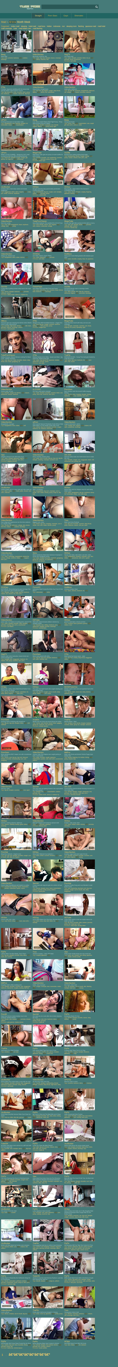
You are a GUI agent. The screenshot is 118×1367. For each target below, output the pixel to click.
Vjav (3, 455)
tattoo (58, 1248)
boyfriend (25, 224)
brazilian (75, 855)
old (7, 594)
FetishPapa (37, 287)
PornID (4, 1014)
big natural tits (9, 92)
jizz (65, 857)
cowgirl (51, 90)
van (79, 1183)
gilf (26, 157)
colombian (23, 692)
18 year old (71, 90)
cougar (18, 157)
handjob (23, 123)
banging (78, 394)
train (79, 924)
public (21, 491)
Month (20, 22)
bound (50, 723)
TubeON (4, 1144)
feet (48, 921)
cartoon (7, 824)
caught (46, 692)
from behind (88, 1116)
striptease (16, 193)
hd (87, 58)
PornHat (4, 852)
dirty (11, 857)
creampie (58, 58)
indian (10, 125)
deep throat (57, 90)
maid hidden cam (25, 28)
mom (29, 326)
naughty (41, 626)
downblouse (8, 887)
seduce (38, 226)
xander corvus (84, 1250)
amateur (70, 723)
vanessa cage (11, 1284)
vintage (50, 226)
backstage (11, 556)
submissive (51, 92)
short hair (39, 394)
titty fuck (27, 93)
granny (3, 159)
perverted (82, 293)
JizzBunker (5, 187)
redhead (66, 226)
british (42, 855)
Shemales (78, 16)
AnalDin (36, 720)
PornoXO (36, 587)
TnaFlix (67, 355)
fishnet (61, 290)
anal (6, 58)
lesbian (57, 360)
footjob (74, 824)
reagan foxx (42, 327)
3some (7, 291)
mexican (89, 1083)
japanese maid (90, 26)
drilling (46, 625)
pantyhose (4, 394)
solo (88, 123)
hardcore (16, 58)
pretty (14, 226)
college (69, 92)
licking (87, 156)
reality (5, 193)
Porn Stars (52, 16)
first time (3, 527)
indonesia (56, 26)
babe (37, 125)
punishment (10, 1282)
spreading (79, 327)
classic (46, 224)
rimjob (49, 693)
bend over (7, 157)
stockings (4, 59)
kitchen (22, 257)
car (65, 92)
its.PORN (36, 389)
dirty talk (16, 1117)
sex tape (16, 1052)
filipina (34, 92)
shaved (75, 157)
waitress (88, 92)
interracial (67, 293)
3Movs (4, 321)
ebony (92, 492)
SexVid (4, 287)
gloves (51, 1052)
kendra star (74, 227)
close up (7, 1117)
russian (70, 157)
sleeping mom (71, 26)
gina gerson (10, 1022)
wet (55, 159)
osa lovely (10, 1086)
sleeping (24, 26)
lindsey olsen (43, 826)
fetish (84, 58)
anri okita (73, 61)
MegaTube (37, 153)
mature (15, 93)
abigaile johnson (12, 461)
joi (89, 58)
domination (12, 1281)
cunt (54, 192)
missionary (20, 159)
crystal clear (42, 195)
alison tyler (42, 160)
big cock (42, 58)
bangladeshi (84, 90)
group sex (35, 559)
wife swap (84, 494)
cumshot (10, 58)
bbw (69, 1181)
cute (73, 123)
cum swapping (45, 1247)
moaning (3, 826)
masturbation (20, 125)
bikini (13, 257)
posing (76, 461)
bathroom (92, 90)
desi (13, 123)
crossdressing (16, 759)
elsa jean (73, 1282)
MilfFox (67, 752)
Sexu (35, 553)
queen (47, 361)
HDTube (36, 620)
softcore (9, 327)
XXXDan (36, 254)
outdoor (25, 58)
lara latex (10, 1183)
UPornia (67, 1080)
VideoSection (38, 54)
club (10, 1019)
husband (43, 428)
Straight (38, 16)
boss (13, 425)
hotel (15, 28)
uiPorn (3, 120)
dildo (80, 922)
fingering (88, 192)
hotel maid (32, 26)
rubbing (39, 1214)
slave (85, 525)
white (80, 125)
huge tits (10, 159)
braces (53, 58)
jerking (35, 159)
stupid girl (74, 924)
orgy (75, 1053)
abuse (69, 692)
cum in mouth (52, 692)
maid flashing (37, 28)
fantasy (89, 394)
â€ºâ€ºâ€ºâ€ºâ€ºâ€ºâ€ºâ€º (29, 1354)
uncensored (77, 59)
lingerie (21, 192)
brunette (19, 92)
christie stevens (43, 726)
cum (52, 125)
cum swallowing (51, 157)
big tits (60, 458)
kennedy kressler (76, 794)
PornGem (68, 389)
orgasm (26, 558)
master (70, 1148)
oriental (3, 460)
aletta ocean (11, 294)
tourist (73, 361)
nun (63, 26)
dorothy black (82, 925)
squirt (28, 790)
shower (26, 491)
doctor (28, 525)
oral (61, 393)
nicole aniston (43, 1348)
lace (50, 224)
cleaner (17, 692)
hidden (49, 26)
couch (69, 123)
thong (52, 159)
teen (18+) (70, 125)
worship (35, 922)
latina (17, 192)
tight (55, 126)
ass (72, 224)
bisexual (25, 757)
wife (86, 157)
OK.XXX (67, 455)
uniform (76, 125)
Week (27, 22)
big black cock (82, 888)
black (20, 224)
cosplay (83, 192)
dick (77, 291)
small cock (50, 1053)
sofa (79, 793)
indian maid (15, 26)
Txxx (66, 520)
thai (47, 59)
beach (73, 192)
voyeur (23, 888)
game (21, 824)
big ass (46, 192)
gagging (59, 723)
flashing (81, 26)
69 (68, 922)
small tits (43, 59)
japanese (67, 193)
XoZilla (67, 153)
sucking (9, 625)
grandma (79, 623)
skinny (38, 59)
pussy (71, 59)
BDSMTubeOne (70, 687)
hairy (83, 259)
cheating (40, 460)
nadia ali (41, 1022)
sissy (34, 857)
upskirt (87, 558)
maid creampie (6, 28)
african (38, 427)
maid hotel (101, 26)
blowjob (48, 58)
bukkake (88, 723)
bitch (69, 291)
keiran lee (10, 1348)
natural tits (21, 93)
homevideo (4, 125)
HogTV (67, 54)
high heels (13, 326)
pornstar (66, 59)
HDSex (36, 187)
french (19, 887)
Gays (66, 16)
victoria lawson (18, 1348)
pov (2, 193)
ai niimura (42, 561)
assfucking (42, 290)
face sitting (83, 955)
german (21, 1117)
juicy (56, 625)
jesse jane (42, 891)
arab (9, 224)
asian (37, 58)
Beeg (3, 54)
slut (46, 92)
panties (43, 759)
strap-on (55, 492)
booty (85, 1247)
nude (29, 192)
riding (19, 1084)
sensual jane (11, 329)
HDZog (36, 918)
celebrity (12, 824)
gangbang (15, 361)
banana (7, 1247)
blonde (78, 156)
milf (26, 326)
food (34, 291)
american (77, 90)
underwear (44, 226)
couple (51, 192)
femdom (52, 855)
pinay (47, 126)
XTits (3, 87)
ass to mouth (44, 458)
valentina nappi (75, 1250)
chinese (74, 590)
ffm (42, 791)
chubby (75, 657)
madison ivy (24, 294)
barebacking (71, 156)
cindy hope (74, 925)
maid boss (41, 26)
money (81, 988)
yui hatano (10, 626)
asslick (7, 1345)
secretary (82, 92)
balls (37, 1147)
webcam (7, 492)
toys (71, 693)
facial (80, 224)
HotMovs (68, 254)
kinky (2, 693)
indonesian (39, 592)
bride (14, 92)
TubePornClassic (40, 221)
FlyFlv (3, 952)
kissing (72, 193)
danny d (17, 294)
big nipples (45, 90)
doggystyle (8, 192)
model (70, 957)
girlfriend (18, 1281)
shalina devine (19, 1022)
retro (34, 226)
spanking (67, 693)
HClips (4, 687)
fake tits (81, 291)
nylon (66, 427)
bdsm (73, 692)
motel (37, 659)
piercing (41, 1248)
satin (60, 855)
